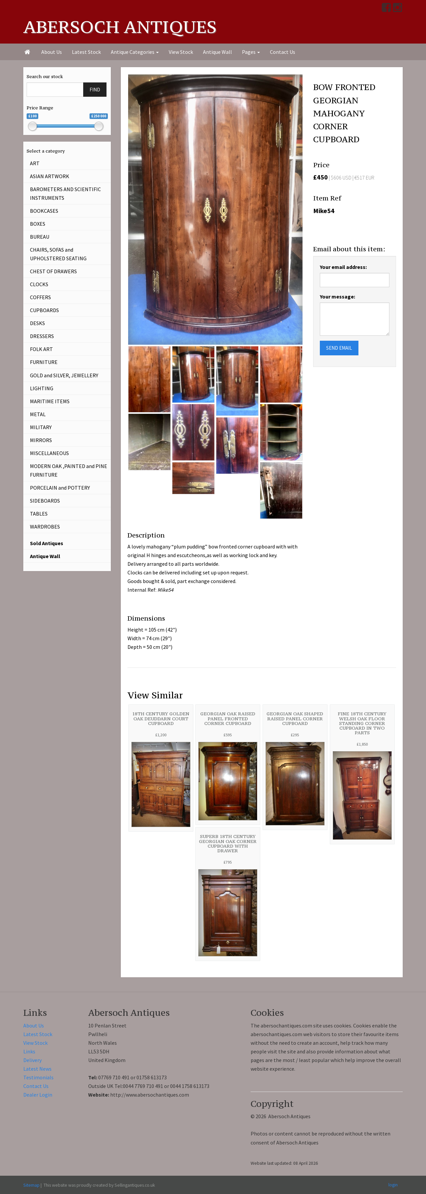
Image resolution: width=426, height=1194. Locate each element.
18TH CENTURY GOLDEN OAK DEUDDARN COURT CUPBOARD (160, 718)
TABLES (39, 513)
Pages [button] (251, 52)
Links (29, 1051)
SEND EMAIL (339, 348)
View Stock (181, 52)
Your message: (337, 296)
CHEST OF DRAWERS (53, 271)
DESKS (37, 323)
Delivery (32, 1060)
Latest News (37, 1068)
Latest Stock (86, 52)
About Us (51, 52)
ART (35, 163)
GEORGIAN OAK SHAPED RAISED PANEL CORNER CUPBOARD (295, 718)
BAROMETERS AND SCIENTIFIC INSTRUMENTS (65, 193)
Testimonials (38, 1077)
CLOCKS (39, 284)
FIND (95, 89)
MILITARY (41, 427)
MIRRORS (41, 440)
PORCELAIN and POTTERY (60, 487)
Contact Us (282, 52)
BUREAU (39, 236)
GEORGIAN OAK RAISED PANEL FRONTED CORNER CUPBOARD (227, 718)
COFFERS (40, 297)
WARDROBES (45, 526)
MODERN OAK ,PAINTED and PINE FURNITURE (68, 470)
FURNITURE (44, 362)
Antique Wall (217, 52)
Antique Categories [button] (135, 52)
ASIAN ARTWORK (49, 176)
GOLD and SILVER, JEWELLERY (64, 375)
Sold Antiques (46, 543)
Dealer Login (37, 1094)
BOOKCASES (44, 210)
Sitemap (31, 1185)
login (393, 1185)
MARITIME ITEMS (50, 401)
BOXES (37, 223)
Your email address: (343, 267)
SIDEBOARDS (45, 500)
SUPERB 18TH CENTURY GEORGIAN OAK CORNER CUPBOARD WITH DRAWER (228, 843)
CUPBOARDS (44, 310)
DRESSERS (42, 336)
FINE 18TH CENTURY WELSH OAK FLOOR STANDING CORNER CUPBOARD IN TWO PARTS (362, 723)
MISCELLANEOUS (49, 453)
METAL (38, 414)
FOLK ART (41, 349)
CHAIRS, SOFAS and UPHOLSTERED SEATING (58, 254)
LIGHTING (41, 388)
